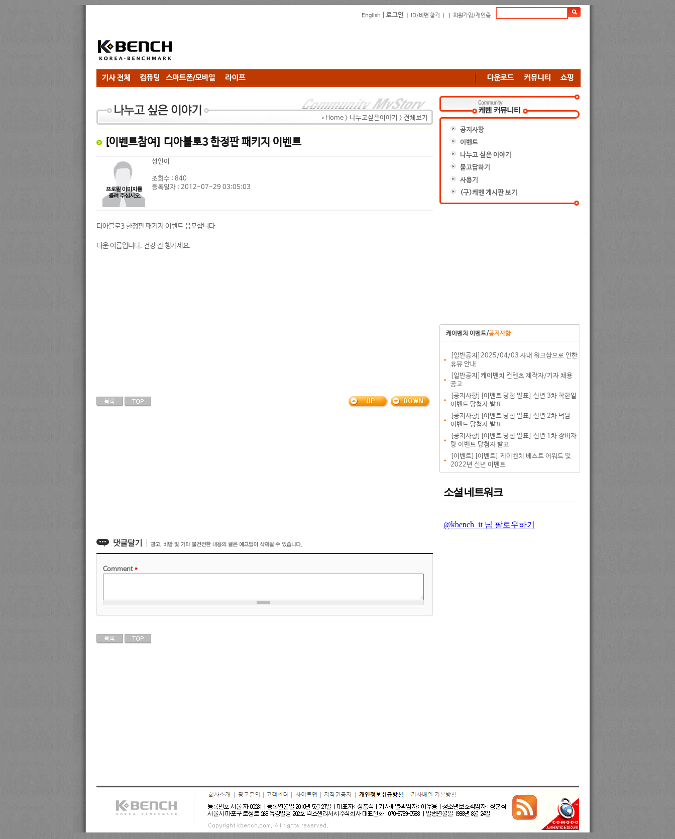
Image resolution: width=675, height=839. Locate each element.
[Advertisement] (398, 43)
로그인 (395, 15)
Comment (120, 569)
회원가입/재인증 (472, 16)
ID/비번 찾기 (425, 16)
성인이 (161, 161)
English (371, 16)
